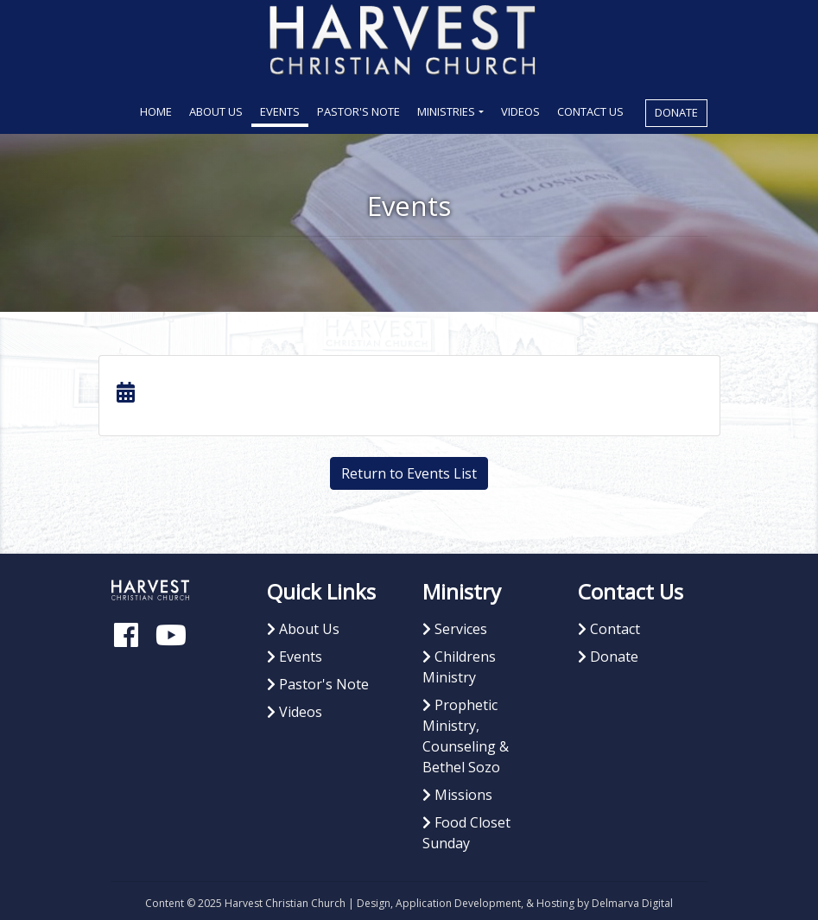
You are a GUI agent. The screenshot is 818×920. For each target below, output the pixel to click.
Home (160, 111)
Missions (457, 794)
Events (280, 111)
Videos (520, 111)
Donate (676, 112)
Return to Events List (409, 473)
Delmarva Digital (632, 903)
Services (454, 628)
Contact (609, 628)
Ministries (446, 111)
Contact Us (590, 111)
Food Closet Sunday (466, 833)
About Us (216, 111)
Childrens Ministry (459, 667)
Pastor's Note (358, 111)
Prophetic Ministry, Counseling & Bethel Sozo (465, 736)
